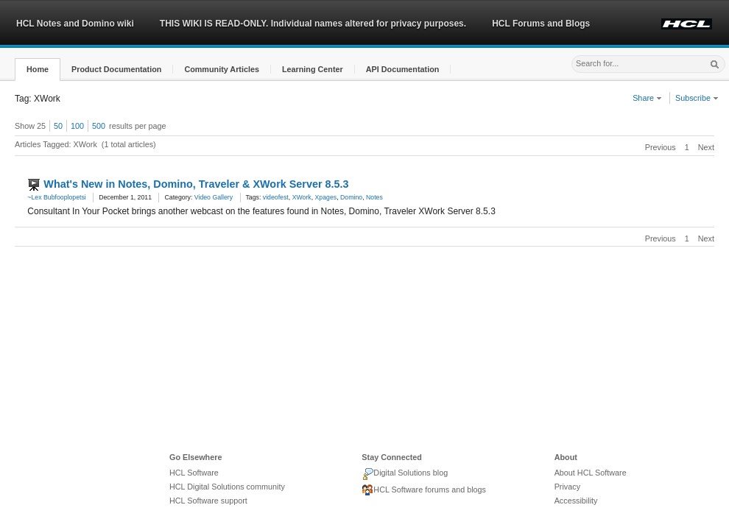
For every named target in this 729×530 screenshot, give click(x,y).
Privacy (567, 486)
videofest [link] (276, 197)
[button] (37, 69)
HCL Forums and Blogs (541, 23)
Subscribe (697, 97)
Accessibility (576, 500)
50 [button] (58, 125)
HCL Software (194, 472)
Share (647, 97)
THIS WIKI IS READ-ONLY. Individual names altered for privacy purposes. (313, 23)
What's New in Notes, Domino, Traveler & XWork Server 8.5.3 (195, 184)
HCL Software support (208, 500)
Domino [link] (351, 197)
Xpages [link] (326, 197)
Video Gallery (213, 197)
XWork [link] (301, 197)
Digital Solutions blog (405, 474)
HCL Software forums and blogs (424, 490)
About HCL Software (590, 472)
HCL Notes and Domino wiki (75, 23)
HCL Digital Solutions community (227, 486)
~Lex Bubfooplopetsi (56, 197)
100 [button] (77, 125)
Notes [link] (374, 197)
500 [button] (98, 125)
